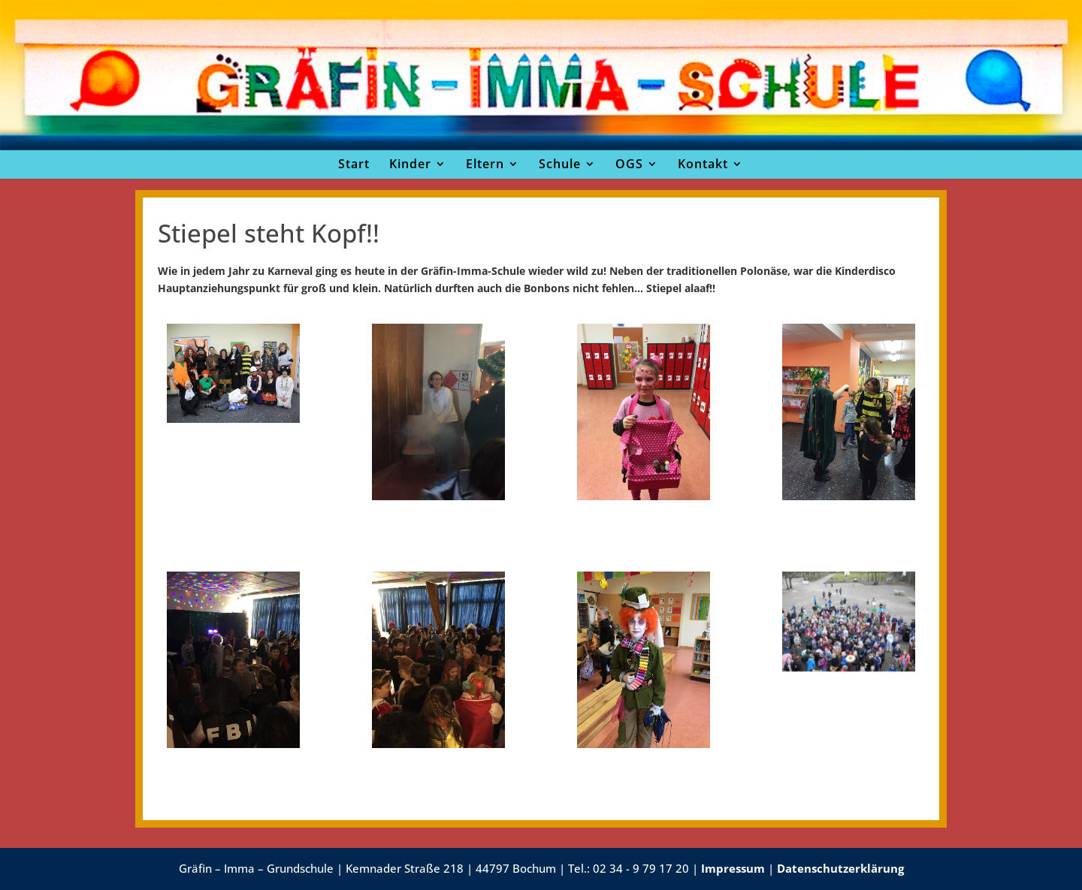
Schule (560, 163)
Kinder (410, 163)
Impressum (733, 868)
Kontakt (703, 163)
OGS (629, 163)
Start (354, 163)
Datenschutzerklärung (840, 868)
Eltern (485, 163)
